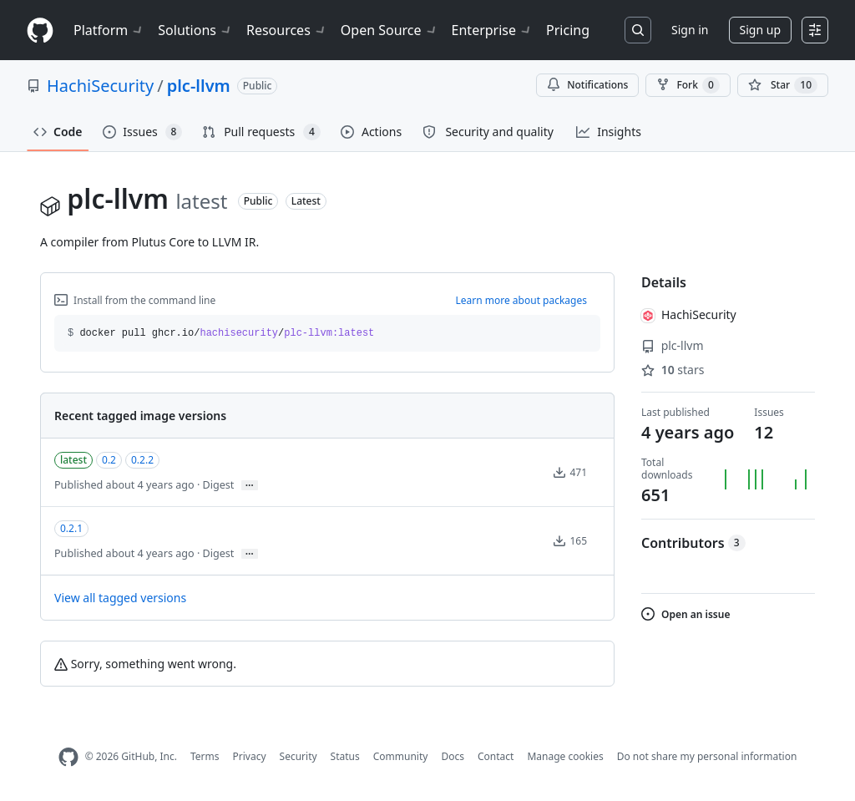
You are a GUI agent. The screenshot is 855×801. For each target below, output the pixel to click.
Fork (687, 85)
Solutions (195, 30)
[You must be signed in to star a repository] (782, 85)
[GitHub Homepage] (68, 757)
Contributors (693, 543)
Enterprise (492, 30)
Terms (205, 756)
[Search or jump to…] (637, 30)
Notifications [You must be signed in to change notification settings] (587, 85)
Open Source (389, 30)
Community (400, 756)
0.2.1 (71, 528)
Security (298, 756)
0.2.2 (142, 460)
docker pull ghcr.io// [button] (221, 333)
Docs (452, 756)
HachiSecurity (100, 85)
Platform (108, 30)
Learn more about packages (521, 300)
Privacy (249, 756)
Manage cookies (565, 756)
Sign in (689, 30)
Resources (286, 30)
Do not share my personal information (707, 756)
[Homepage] (40, 30)
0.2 (109, 460)
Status (345, 756)
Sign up (760, 30)
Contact (496, 756)
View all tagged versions (120, 598)
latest (73, 460)
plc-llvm (198, 85)
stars (672, 370)
